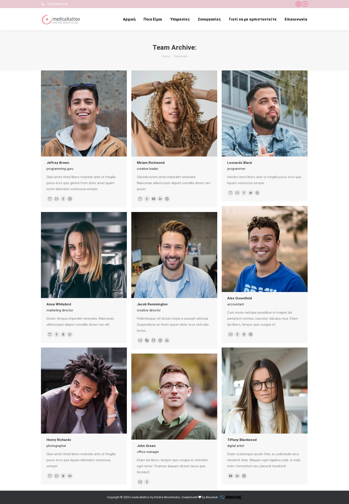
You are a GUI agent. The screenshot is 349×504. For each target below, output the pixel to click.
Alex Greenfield (239, 298)
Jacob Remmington (152, 304)
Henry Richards (59, 440)
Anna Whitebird (59, 304)
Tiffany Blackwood (242, 440)
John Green (146, 446)
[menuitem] (129, 19)
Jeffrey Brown (58, 163)
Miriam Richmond (150, 163)
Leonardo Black (239, 163)
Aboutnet (212, 497)
